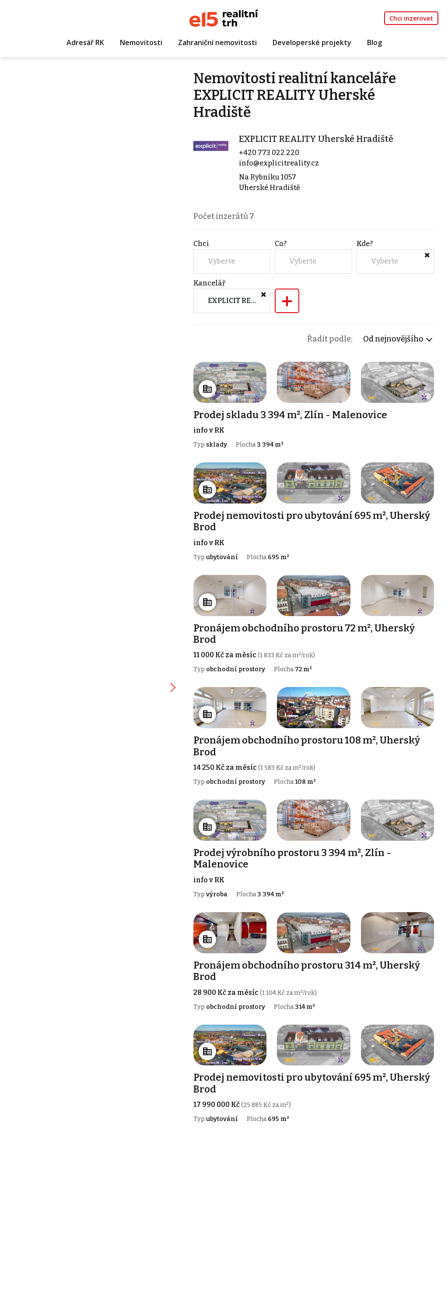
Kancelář (209, 283)
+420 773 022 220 (269, 152)
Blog (374, 42)
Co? (281, 244)
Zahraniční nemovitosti (217, 42)
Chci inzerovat (411, 18)
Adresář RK (85, 42)
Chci (201, 244)
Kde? (365, 244)
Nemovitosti (141, 42)
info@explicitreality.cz (279, 163)
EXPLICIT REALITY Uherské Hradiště (316, 139)
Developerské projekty (312, 42)
